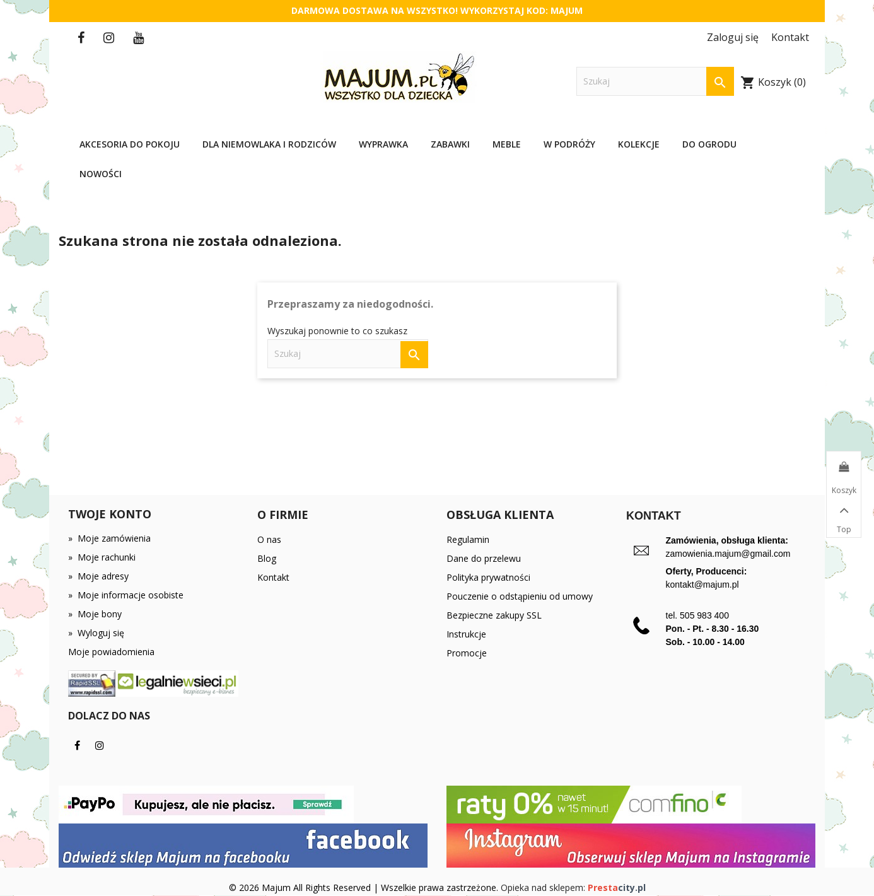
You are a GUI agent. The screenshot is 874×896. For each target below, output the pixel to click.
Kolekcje (639, 144)
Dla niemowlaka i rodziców (269, 144)
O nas (269, 539)
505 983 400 (704, 615)
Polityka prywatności (488, 577)
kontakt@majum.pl (702, 584)
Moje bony (95, 614)
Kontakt (273, 577)
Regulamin (467, 539)
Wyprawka (383, 144)
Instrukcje (466, 634)
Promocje (466, 653)
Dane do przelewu (483, 558)
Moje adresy (98, 576)
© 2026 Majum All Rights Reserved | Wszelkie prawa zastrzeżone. (365, 887)
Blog (266, 558)
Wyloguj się (96, 633)
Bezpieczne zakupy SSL (494, 615)
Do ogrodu (709, 144)
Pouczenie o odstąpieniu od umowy (519, 596)
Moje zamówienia (109, 538)
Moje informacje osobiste (126, 595)
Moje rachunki (102, 557)
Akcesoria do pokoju (129, 144)
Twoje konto (109, 513)
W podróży (569, 144)
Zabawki (450, 144)
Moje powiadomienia (111, 652)
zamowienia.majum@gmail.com (728, 554)
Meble (506, 144)
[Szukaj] (655, 81)
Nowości (100, 174)
